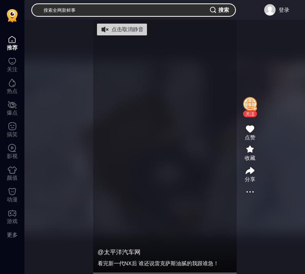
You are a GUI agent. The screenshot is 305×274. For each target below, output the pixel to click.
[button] (250, 113)
